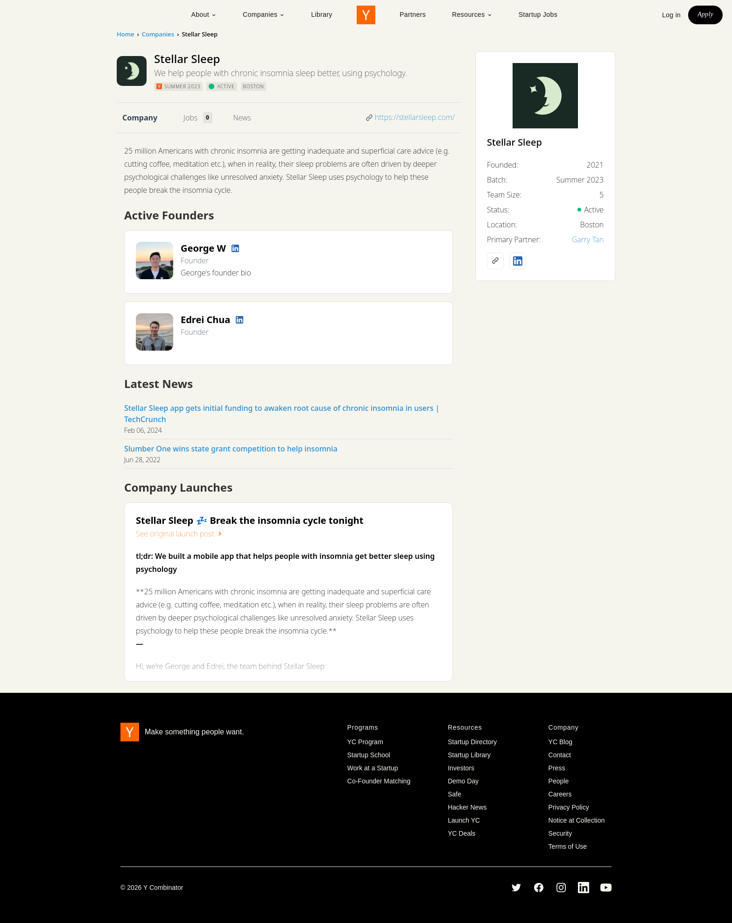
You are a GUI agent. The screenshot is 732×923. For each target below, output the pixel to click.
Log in (671, 15)
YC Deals (461, 833)
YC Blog (560, 742)
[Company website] (495, 261)
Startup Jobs (538, 14)
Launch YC (464, 820)
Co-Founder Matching (378, 781)
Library (321, 14)
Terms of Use (568, 846)
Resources (472, 14)
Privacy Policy (569, 807)
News (242, 118)
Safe (454, 794)
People (559, 781)
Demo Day (463, 781)
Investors (461, 768)
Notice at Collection (577, 820)
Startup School (368, 755)
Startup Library (469, 755)
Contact (560, 755)
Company (139, 118)
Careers (560, 794)
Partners (413, 14)
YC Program (365, 742)
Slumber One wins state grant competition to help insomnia (231, 449)
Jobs (190, 118)
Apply (705, 14)
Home (125, 34)
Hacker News (467, 807)
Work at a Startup (372, 768)
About (204, 14)
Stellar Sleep (514, 142)
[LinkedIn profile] (235, 248)
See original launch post (180, 533)
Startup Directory (472, 742)
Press (557, 768)
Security (560, 833)
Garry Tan (588, 239)
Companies (264, 14)
